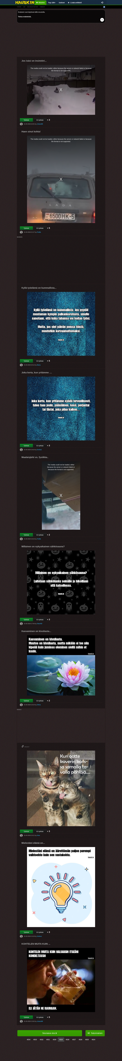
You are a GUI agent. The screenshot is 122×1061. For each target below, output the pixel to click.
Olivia (39, 705)
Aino (38, 835)
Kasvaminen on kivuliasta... (36, 631)
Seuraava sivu (49, 1033)
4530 (54, 1039)
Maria (39, 365)
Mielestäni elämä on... (33, 843)
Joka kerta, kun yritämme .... (37, 372)
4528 (67, 1039)
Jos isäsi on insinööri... (34, 61)
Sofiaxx (39, 936)
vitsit (19, 7)
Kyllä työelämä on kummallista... (39, 288)
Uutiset (62, 3)
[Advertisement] (61, 41)
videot (42, 7)
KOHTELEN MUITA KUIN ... (36, 944)
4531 (48, 1039)
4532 (41, 1039)
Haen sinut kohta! (31, 131)
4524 (93, 1039)
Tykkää (26, 120)
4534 (28, 1039)
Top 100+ (51, 3)
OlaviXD (39, 623)
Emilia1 (39, 449)
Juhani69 (40, 124)
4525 (87, 1039)
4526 (80, 1039)
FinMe (39, 232)
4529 (61, 1039)
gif (24, 7)
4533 (35, 1039)
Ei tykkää (40, 120)
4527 (74, 1039)
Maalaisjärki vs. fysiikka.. (35, 457)
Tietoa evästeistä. (24, 17)
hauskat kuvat (32, 7)
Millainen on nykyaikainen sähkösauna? (43, 546)
